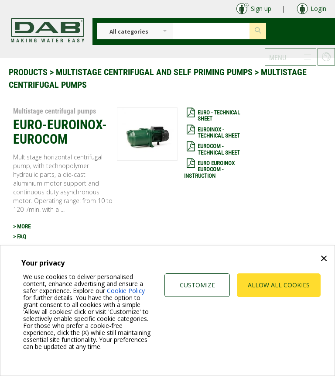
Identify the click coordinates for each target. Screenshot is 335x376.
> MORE (22, 226)
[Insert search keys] (211, 31)
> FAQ (19, 236)
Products (28, 72)
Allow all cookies (279, 285)
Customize (197, 285)
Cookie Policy (126, 290)
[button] (290, 56)
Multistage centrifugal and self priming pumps (154, 72)
